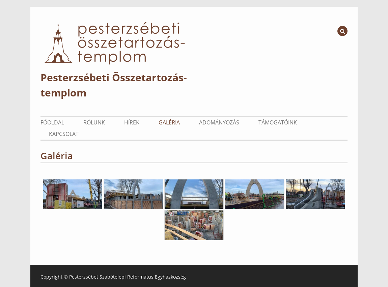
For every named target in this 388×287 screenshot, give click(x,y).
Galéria (169, 122)
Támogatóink (277, 122)
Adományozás (219, 122)
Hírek (131, 122)
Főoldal (52, 122)
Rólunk (94, 122)
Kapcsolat (64, 134)
